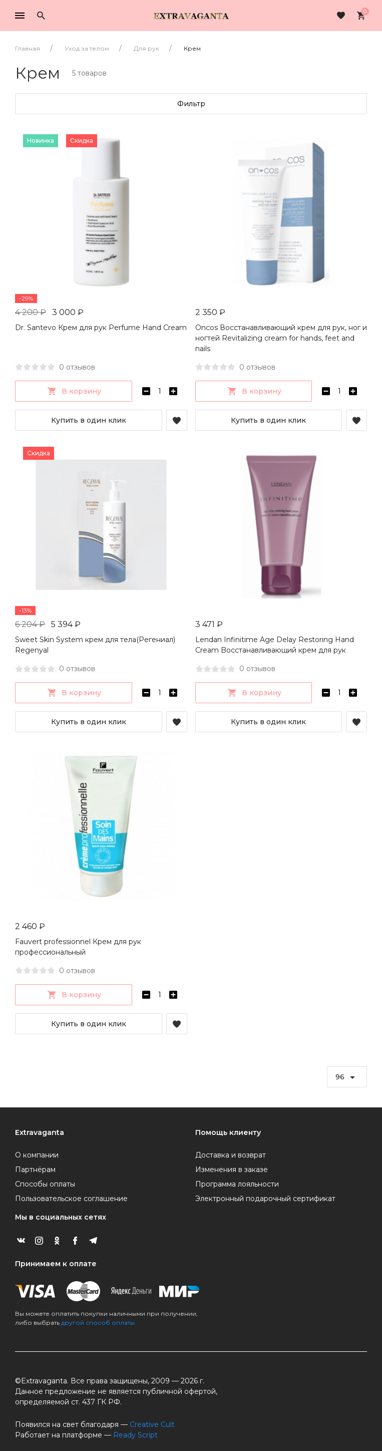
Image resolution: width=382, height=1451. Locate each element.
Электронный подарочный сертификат (265, 1198)
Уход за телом (87, 48)
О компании (37, 1154)
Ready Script (135, 1434)
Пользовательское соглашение (71, 1198)
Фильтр (191, 103)
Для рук (146, 48)
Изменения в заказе (231, 1169)
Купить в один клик (88, 420)
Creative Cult (152, 1424)
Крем (192, 48)
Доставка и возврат (230, 1154)
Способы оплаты (45, 1184)
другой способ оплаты (98, 1322)
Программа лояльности (237, 1184)
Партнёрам (35, 1169)
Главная (27, 48)
